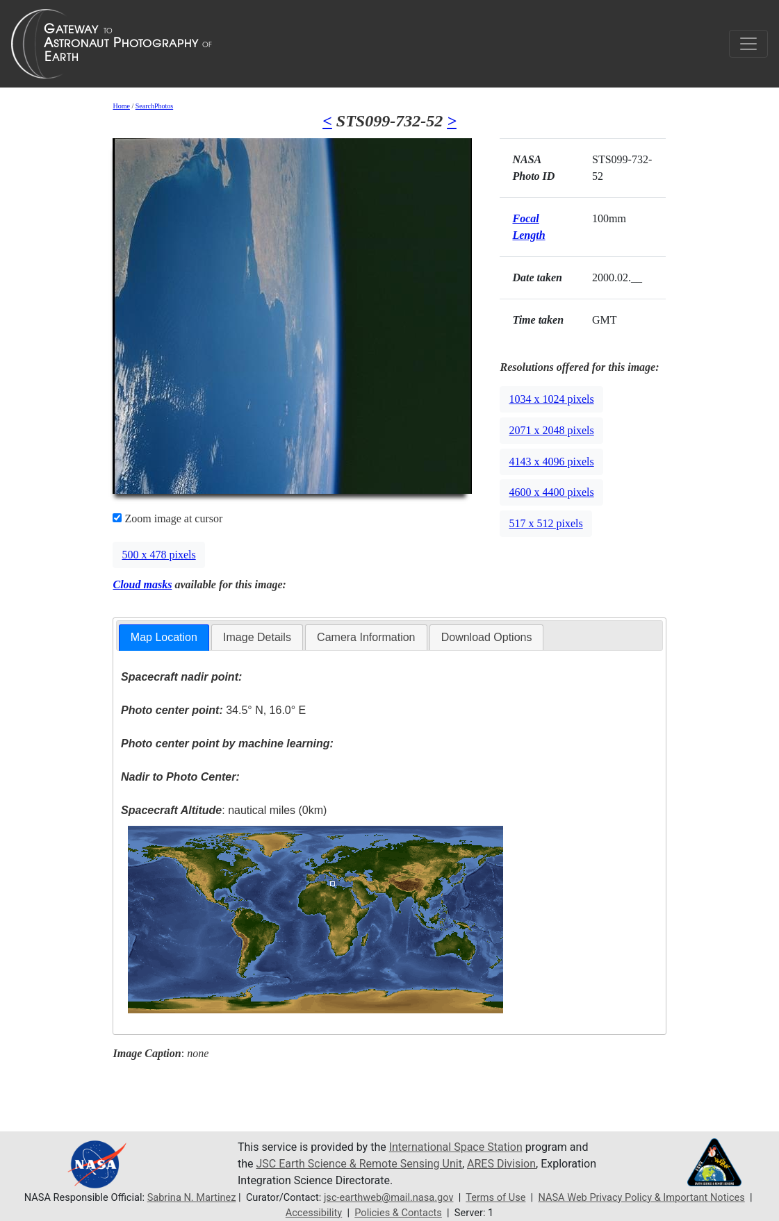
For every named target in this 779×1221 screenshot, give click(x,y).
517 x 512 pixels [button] (545, 523)
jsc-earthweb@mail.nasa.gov (389, 1197)
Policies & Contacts (398, 1212)
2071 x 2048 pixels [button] (551, 430)
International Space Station (456, 1147)
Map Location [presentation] (164, 637)
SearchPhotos (154, 106)
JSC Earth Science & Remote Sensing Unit (358, 1163)
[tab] (164, 637)
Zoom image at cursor (167, 518)
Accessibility (314, 1212)
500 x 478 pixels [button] (158, 554)
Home (121, 106)
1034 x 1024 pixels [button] (551, 399)
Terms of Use (495, 1197)
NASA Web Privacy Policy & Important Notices (641, 1197)
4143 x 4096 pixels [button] (551, 461)
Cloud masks (142, 584)
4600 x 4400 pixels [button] (551, 492)
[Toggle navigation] (748, 44)
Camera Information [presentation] (366, 637)
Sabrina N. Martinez (191, 1197)
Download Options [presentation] (486, 637)
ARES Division (501, 1163)
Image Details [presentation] (257, 637)
